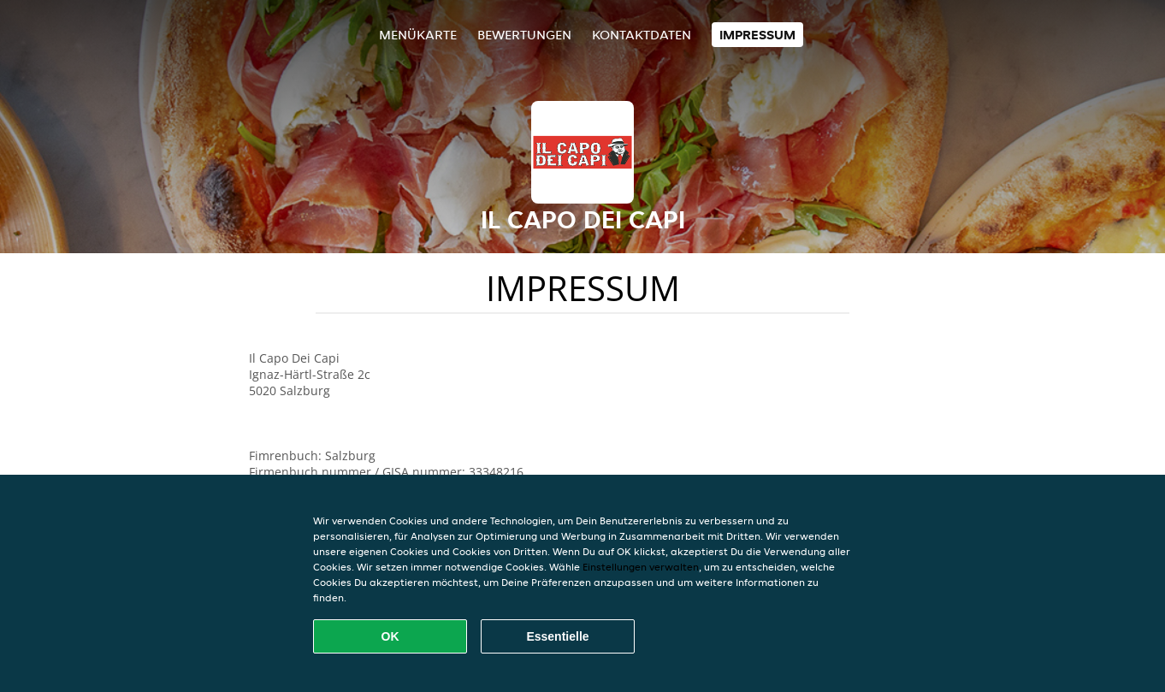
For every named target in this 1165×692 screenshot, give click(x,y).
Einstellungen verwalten (640, 566)
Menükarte (418, 35)
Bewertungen (524, 35)
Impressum (757, 35)
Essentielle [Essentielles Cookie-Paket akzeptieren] (557, 636)
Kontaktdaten (641, 35)
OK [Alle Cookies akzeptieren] (390, 636)
